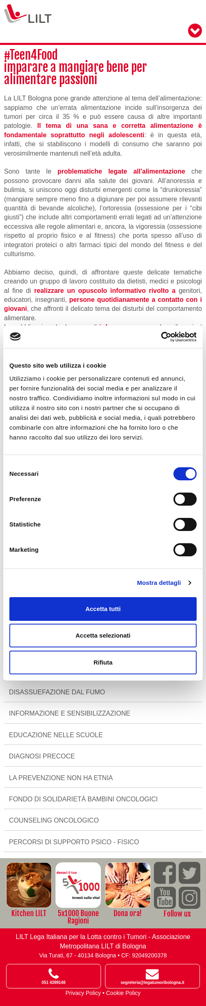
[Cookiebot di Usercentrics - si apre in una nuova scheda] (161, 337)
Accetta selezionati (102, 635)
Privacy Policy (83, 993)
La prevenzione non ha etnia (61, 777)
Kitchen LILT (28, 913)
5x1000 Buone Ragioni (78, 917)
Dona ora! (128, 913)
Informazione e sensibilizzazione (69, 713)
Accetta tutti (103, 608)
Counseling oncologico (54, 820)
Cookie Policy (123, 993)
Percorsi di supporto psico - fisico (74, 842)
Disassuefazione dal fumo (57, 692)
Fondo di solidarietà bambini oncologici (83, 799)
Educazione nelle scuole (56, 735)
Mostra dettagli (159, 582)
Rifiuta (103, 662)
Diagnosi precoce (42, 756)
